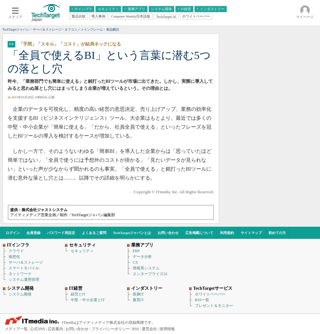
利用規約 (227, 233)
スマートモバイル (24, 268)
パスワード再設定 (61, 233)
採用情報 (167, 329)
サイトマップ (251, 233)
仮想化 (14, 256)
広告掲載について (199, 233)
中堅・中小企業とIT (88, 300)
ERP (136, 251)
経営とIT (78, 294)
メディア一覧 (16, 329)
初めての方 (277, 233)
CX (135, 262)
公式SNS (37, 329)
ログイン (13, 233)
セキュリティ (82, 251)
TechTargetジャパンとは (132, 233)
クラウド (16, 251)
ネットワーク (20, 274)
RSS (135, 329)
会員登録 (33, 233)
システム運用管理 (24, 279)
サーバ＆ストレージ (26, 262)
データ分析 (142, 256)
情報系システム (146, 268)
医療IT (138, 294)
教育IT (138, 300)
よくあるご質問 (94, 233)
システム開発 (20, 294)
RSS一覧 (202, 300)
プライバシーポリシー (110, 329)
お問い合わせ (168, 233)
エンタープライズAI (150, 274)
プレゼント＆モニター (214, 305)
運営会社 (149, 329)
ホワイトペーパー (210, 294)
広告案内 (55, 329)
